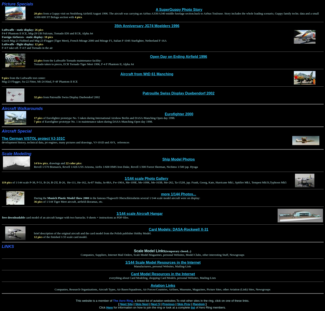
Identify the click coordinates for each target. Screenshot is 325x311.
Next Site (126, 304)
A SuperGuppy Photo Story (179, 10)
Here (109, 307)
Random (199, 304)
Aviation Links (163, 285)
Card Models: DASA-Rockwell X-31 (178, 229)
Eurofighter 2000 (179, 114)
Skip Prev (183, 304)
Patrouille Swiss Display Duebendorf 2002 (178, 93)
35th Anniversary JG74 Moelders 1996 (146, 26)
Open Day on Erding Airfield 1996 (178, 57)
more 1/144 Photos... (178, 194)
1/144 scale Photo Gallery (146, 178)
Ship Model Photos (178, 159)
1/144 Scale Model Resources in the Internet (162, 262)
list (193, 307)
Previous (168, 304)
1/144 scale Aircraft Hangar (139, 214)
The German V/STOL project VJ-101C (33, 138)
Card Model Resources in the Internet (163, 274)
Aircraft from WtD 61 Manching (146, 74)
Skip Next (142, 304)
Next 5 (155, 304)
